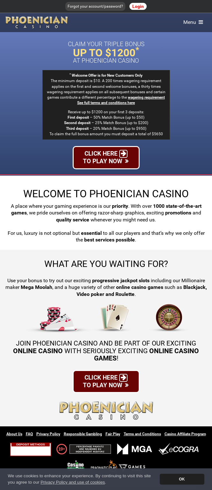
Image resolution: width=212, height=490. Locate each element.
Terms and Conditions (142, 434)
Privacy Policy (48, 434)
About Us (14, 434)
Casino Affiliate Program (185, 434)
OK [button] (182, 479)
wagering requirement (146, 97)
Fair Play (113, 434)
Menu (193, 22)
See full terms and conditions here (106, 103)
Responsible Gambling (83, 434)
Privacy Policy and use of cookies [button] (72, 482)
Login (138, 6)
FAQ (29, 434)
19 (60, 449)
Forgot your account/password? (95, 6)
